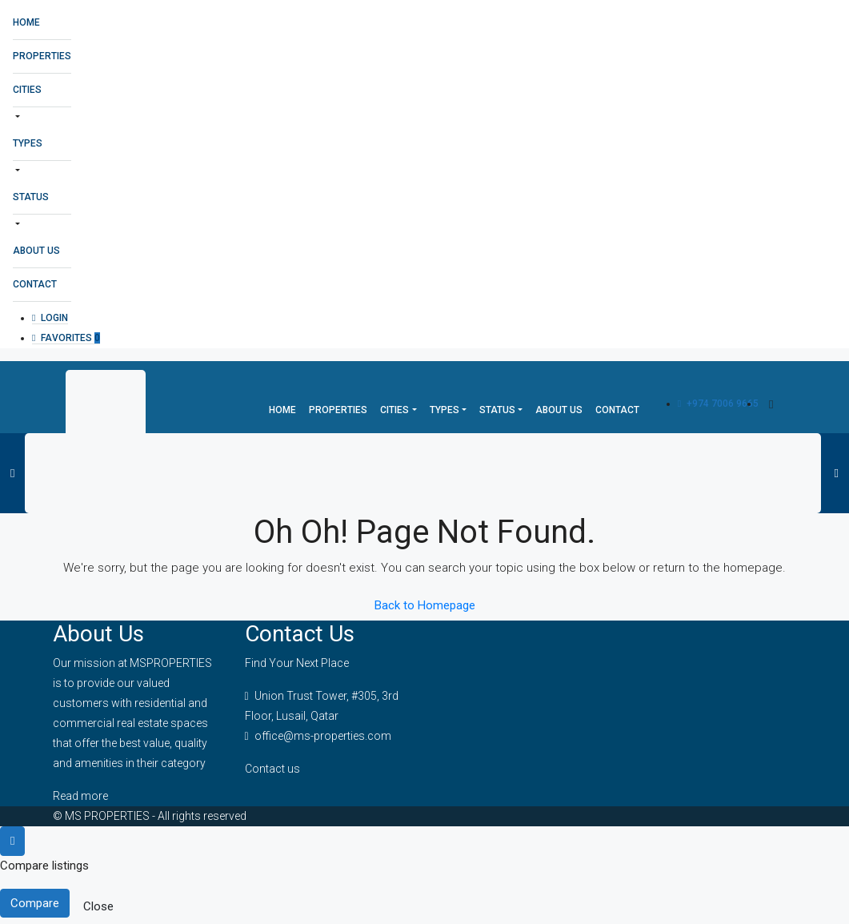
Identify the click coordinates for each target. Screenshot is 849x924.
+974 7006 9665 (718, 403)
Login (50, 317)
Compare (34, 903)
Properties (42, 56)
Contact (35, 284)
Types (27, 143)
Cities (27, 89)
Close (98, 906)
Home (26, 22)
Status (31, 197)
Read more (80, 795)
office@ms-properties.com (322, 735)
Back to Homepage (424, 605)
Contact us (272, 768)
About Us (36, 250)
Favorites (66, 337)
